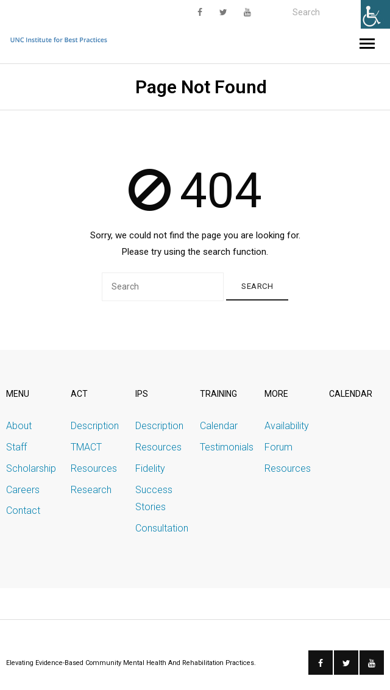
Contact (23, 510)
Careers (23, 490)
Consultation (161, 528)
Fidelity (150, 468)
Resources (94, 468)
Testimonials (227, 447)
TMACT (86, 447)
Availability (286, 426)
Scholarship (31, 468)
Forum (278, 447)
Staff (16, 447)
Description (95, 426)
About (19, 426)
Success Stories (153, 498)
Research (91, 490)
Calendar (219, 426)
